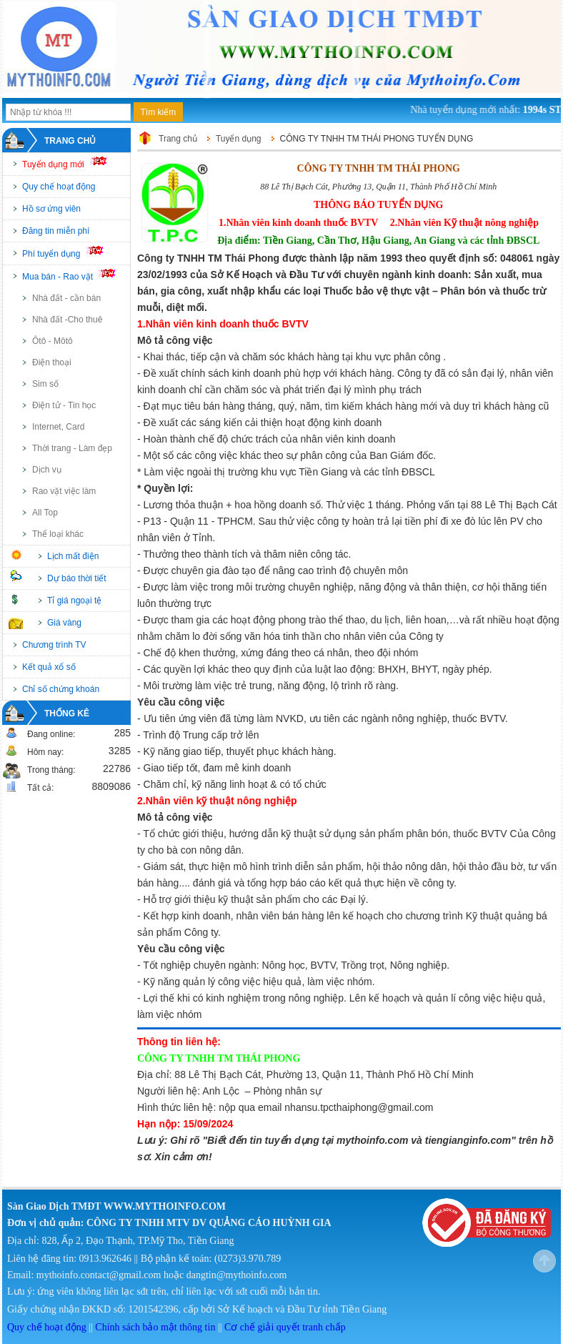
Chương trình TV (54, 645)
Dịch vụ (46, 470)
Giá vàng (64, 623)
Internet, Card (58, 427)
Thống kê (66, 713)
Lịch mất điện (73, 556)
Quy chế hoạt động (58, 187)
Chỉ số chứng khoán (60, 689)
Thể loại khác (58, 534)
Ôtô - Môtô (52, 341)
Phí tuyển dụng (68, 252)
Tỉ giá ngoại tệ (74, 601)
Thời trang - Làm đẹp (72, 448)
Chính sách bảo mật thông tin (155, 1327)
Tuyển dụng (238, 139)
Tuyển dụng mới (70, 163)
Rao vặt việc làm (64, 491)
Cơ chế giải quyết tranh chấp (285, 1327)
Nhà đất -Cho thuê (67, 320)
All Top (45, 513)
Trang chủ (70, 141)
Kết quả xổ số (49, 667)
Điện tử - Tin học (64, 405)
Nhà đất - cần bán (66, 298)
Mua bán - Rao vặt (75, 275)
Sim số (45, 384)
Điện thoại (51, 362)
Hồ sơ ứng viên (51, 209)
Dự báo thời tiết (76, 578)
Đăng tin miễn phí (55, 231)
